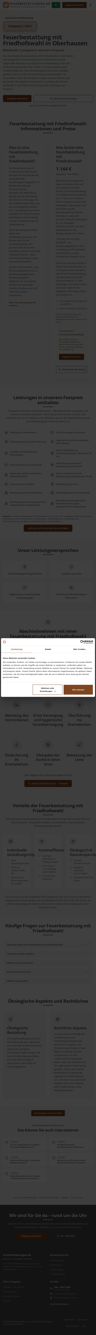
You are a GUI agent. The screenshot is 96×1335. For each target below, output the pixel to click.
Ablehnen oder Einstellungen (47, 689)
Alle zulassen (78, 689)
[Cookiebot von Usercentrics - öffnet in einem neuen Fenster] (82, 642)
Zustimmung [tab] (16, 649)
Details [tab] (48, 649)
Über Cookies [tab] (79, 649)
